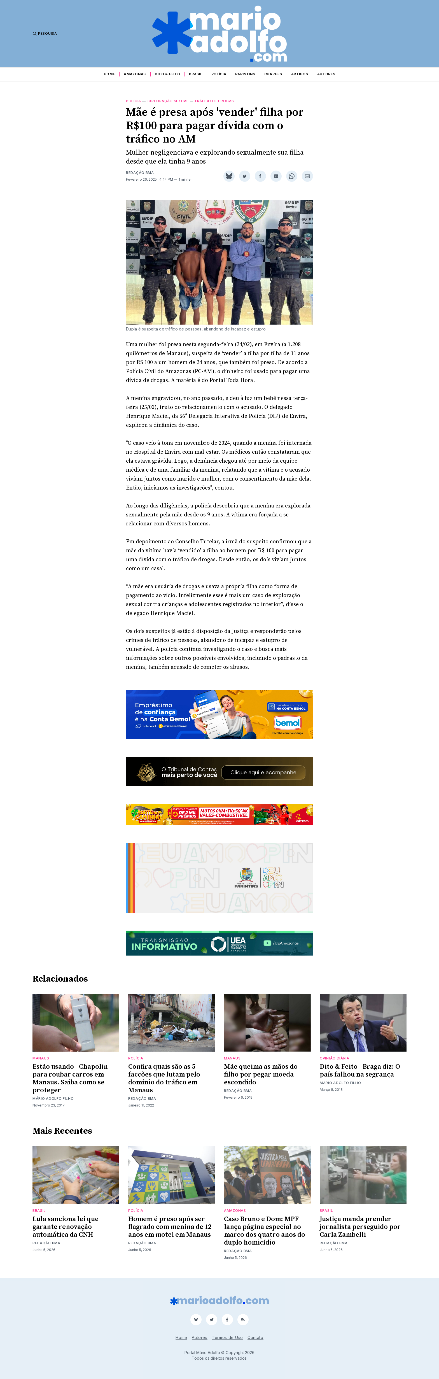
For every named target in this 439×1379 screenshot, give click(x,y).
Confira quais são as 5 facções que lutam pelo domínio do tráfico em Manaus (164, 1078)
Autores (326, 74)
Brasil (195, 74)
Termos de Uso (227, 1337)
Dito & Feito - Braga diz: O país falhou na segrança (360, 1071)
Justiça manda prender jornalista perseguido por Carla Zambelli (360, 1227)
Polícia (218, 74)
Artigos (299, 74)
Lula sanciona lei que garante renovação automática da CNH (65, 1227)
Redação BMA (140, 173)
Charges (273, 74)
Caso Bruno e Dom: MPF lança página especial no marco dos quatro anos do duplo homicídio (264, 1231)
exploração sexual (168, 101)
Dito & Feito (167, 74)
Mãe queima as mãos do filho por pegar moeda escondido (261, 1075)
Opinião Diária (334, 1058)
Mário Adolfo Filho (53, 1098)
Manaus (40, 1058)
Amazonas (135, 74)
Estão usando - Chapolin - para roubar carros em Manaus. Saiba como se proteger (71, 1078)
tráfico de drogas (214, 101)
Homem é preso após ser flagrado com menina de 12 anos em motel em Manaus (169, 1227)
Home (109, 74)
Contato (255, 1337)
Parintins (245, 74)
